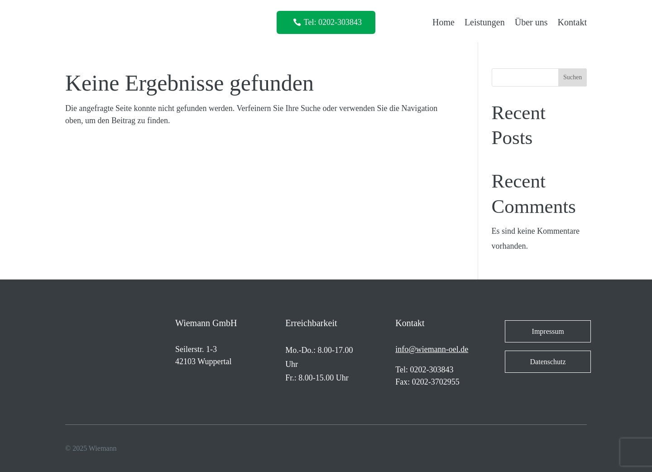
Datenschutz (548, 362)
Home (443, 22)
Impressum (548, 331)
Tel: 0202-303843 (333, 22)
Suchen (572, 77)
